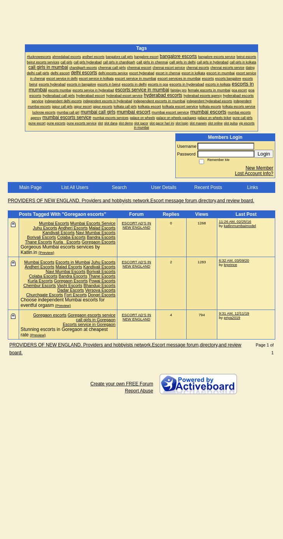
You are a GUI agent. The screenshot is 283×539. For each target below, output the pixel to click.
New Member (259, 168)
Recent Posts (208, 187)
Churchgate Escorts (44, 294)
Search (119, 187)
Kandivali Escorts (58, 232)
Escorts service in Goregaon (89, 324)
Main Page (30, 187)
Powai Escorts (102, 280)
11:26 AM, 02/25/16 (235, 221)
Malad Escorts (102, 228)
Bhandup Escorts (99, 285)
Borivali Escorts (41, 237)
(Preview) (46, 252)
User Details (163, 187)
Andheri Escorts (72, 228)
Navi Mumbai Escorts (95, 232)
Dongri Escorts (101, 294)
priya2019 (232, 317)
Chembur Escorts (39, 285)
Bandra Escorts (101, 237)
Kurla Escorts (66, 242)
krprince (230, 264)
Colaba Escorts (71, 237)
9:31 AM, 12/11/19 (234, 313)
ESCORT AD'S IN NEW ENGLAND (136, 225)
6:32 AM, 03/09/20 (234, 260)
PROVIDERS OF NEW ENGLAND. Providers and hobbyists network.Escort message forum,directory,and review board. (131, 200)
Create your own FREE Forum (122, 384)
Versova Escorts (100, 290)
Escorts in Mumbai (73, 262)
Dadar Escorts (71, 290)
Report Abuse (139, 391)
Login (263, 154)
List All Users (74, 187)
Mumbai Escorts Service (92, 223)
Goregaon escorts (49, 315)
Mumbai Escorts (54, 223)
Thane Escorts (38, 242)
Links (252, 187)
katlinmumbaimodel (240, 226)
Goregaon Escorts (98, 242)
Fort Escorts (75, 294)
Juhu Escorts (45, 228)
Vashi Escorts (69, 285)
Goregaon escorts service (91, 315)
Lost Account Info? (254, 173)
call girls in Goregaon (95, 319)
